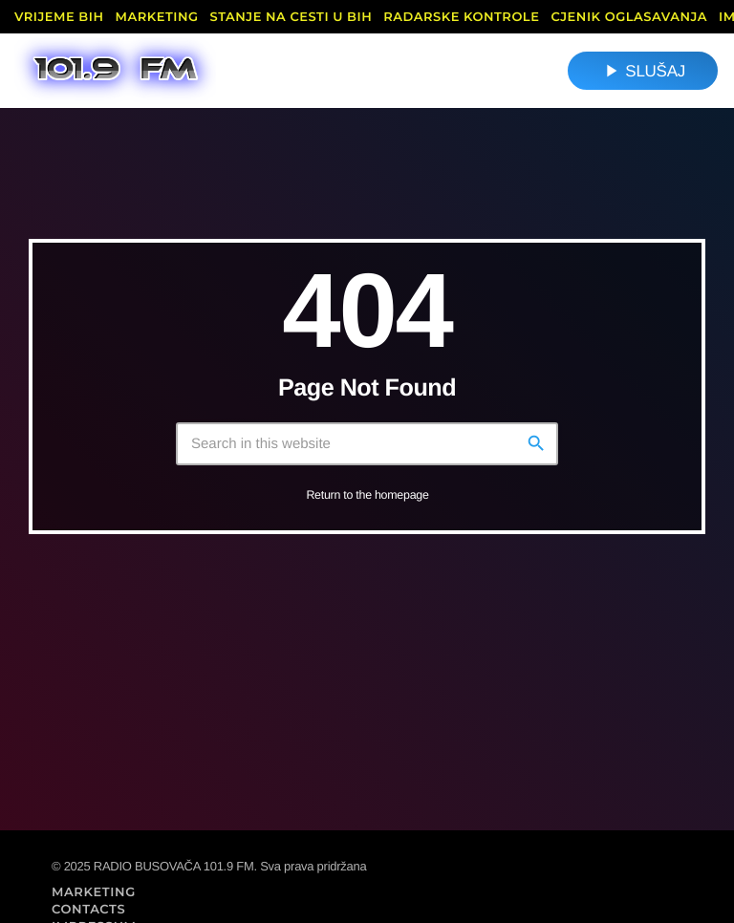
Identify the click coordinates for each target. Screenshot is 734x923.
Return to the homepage (367, 495)
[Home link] (115, 70)
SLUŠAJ (642, 70)
